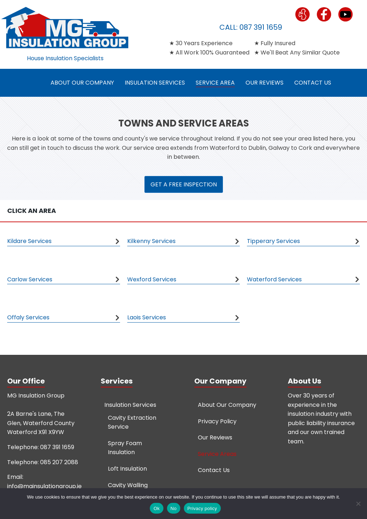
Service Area (215, 82)
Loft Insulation (127, 469)
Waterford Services (274, 279)
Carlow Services (29, 279)
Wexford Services (151, 279)
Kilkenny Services (151, 241)
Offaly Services (28, 317)
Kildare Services (29, 241)
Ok (156, 508)
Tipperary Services (273, 241)
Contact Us (312, 82)
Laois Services (146, 317)
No (174, 508)
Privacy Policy (217, 421)
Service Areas (217, 454)
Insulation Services (155, 82)
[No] (358, 503)
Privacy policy (202, 508)
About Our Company (82, 82)
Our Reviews (264, 82)
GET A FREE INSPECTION (184, 184)
